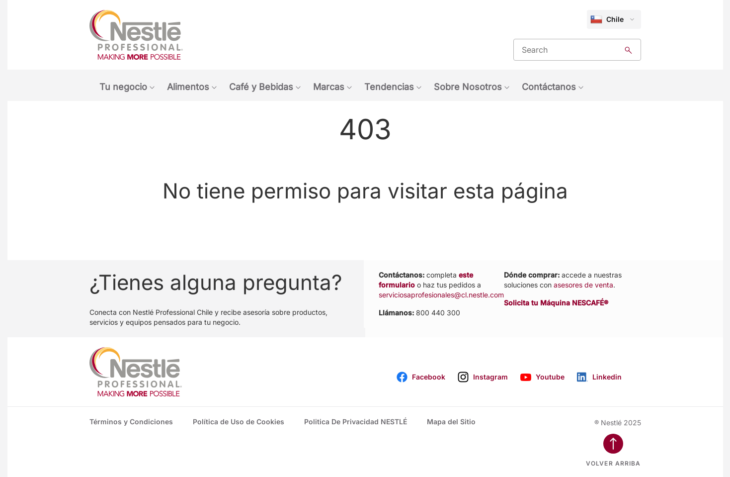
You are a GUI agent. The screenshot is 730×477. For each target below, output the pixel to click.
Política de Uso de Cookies (238, 421)
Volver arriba (613, 463)
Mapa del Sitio (451, 421)
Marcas (328, 87)
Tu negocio (123, 87)
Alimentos (188, 87)
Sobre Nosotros (468, 87)
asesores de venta (583, 285)
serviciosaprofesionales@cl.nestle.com (441, 294)
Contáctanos (549, 87)
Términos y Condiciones (131, 421)
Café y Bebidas (261, 87)
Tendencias (389, 87)
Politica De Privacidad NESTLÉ (355, 421)
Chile (607, 19)
